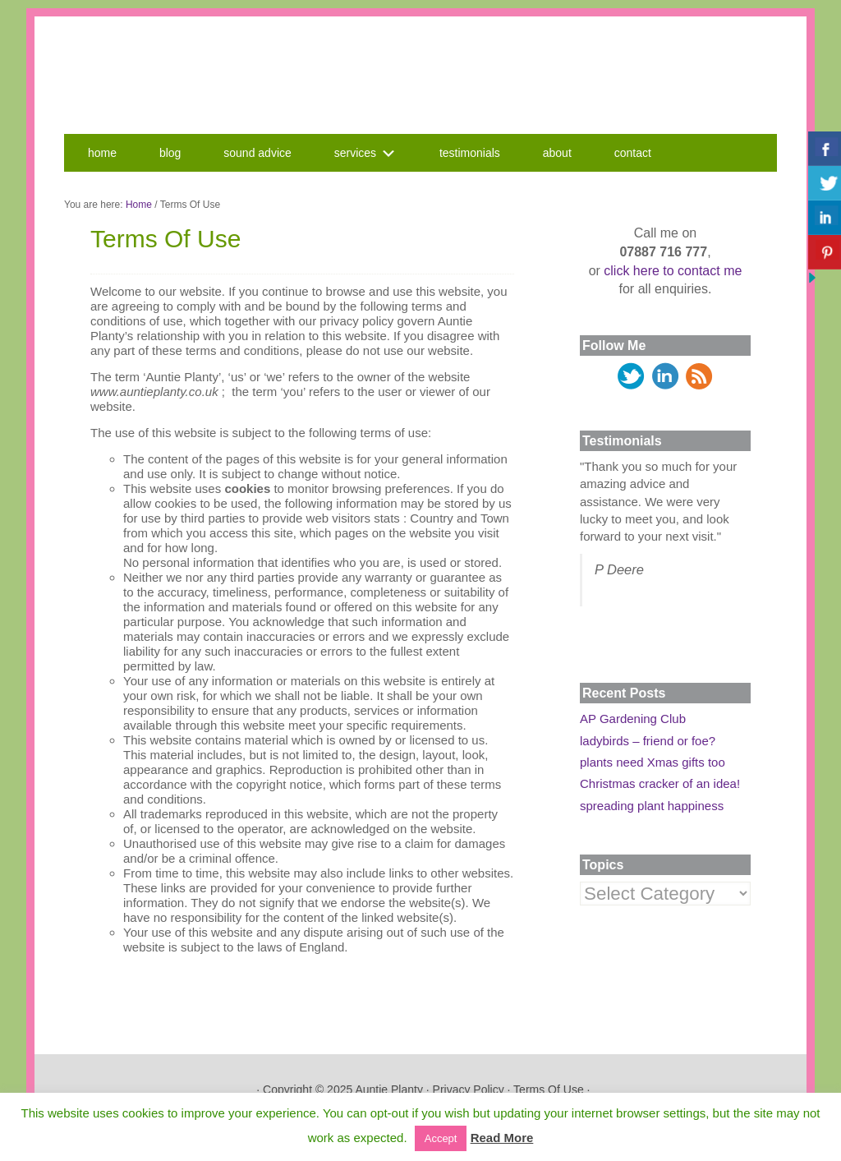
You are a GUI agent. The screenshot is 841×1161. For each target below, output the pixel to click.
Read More (502, 1138)
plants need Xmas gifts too (652, 762)
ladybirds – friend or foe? (647, 741)
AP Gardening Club (633, 719)
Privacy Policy (468, 1089)
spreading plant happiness (652, 806)
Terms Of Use (548, 1089)
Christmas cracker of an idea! (660, 783)
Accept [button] (441, 1138)
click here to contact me (673, 271)
